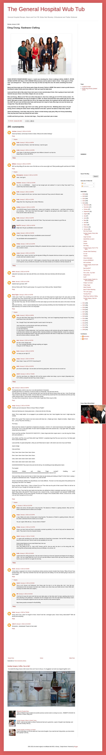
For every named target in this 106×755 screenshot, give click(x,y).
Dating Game (86, 275)
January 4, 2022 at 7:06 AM (27, 374)
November (86, 207)
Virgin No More (87, 237)
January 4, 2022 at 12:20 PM (27, 150)
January (86, 229)
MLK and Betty (87, 262)
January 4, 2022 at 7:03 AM (27, 536)
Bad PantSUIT (87, 268)
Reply (13, 136)
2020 (83, 305)
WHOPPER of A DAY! (88, 239)
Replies (15, 139)
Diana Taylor (15, 294)
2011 (83, 325)
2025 (83, 196)
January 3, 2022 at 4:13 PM (27, 199)
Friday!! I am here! (88, 282)
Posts (84, 183)
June (85, 218)
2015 (83, 316)
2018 (83, 309)
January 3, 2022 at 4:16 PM (28, 207)
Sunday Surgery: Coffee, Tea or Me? (19, 666)
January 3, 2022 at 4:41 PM (26, 294)
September (87, 211)
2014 (83, 318)
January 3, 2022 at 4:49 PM (27, 315)
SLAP (84, 277)
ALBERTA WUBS (86, 86)
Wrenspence (20, 175)
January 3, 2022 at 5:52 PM (23, 405)
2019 (83, 307)
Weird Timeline (87, 287)
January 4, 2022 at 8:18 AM (27, 553)
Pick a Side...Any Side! (89, 272)
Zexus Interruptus (87, 258)
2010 (83, 327)
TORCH (85, 256)
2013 (83, 320)
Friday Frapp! (86, 285)
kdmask (86, 339)
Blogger (76, 746)
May (85, 220)
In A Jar (85, 253)
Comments (85, 186)
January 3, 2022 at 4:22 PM (27, 218)
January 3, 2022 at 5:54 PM (27, 233)
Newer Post (11, 658)
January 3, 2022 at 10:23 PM (27, 253)
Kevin (18, 351)
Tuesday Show (87, 294)
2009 (83, 329)
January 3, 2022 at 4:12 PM (22, 281)
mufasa (18, 207)
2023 (83, 200)
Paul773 (19, 225)
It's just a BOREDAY (88, 260)
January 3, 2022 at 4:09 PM (27, 192)
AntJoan (14, 131)
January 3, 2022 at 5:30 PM (27, 351)
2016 (83, 314)
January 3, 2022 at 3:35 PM (24, 164)
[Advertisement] (88, 52)
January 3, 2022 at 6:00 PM (27, 366)
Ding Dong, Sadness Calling (90, 296)
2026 (83, 194)
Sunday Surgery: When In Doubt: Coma (26, 720)
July (85, 216)
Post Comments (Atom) (20, 661)
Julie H (18, 374)
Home (41, 658)
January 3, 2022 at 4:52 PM (26, 340)
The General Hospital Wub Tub (46, 9)
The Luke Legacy (87, 291)
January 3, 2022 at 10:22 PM (25, 505)
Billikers (14, 164)
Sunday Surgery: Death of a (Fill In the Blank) (90, 280)
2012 (83, 323)
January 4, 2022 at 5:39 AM (22, 568)
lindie (18, 142)
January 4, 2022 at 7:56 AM (22, 612)
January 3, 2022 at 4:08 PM (27, 142)
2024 (83, 198)
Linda (18, 150)
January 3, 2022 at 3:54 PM (28, 182)
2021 (83, 303)
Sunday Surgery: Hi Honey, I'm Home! (26, 729)
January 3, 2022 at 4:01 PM (22, 271)
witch (13, 271)
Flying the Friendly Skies (23, 711)
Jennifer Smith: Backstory (89, 251)
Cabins (85, 241)
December (86, 205)
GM (17, 594)
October (86, 209)
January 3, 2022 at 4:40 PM (28, 225)
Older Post (72, 658)
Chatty (18, 244)
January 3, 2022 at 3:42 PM (30, 175)
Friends (85, 243)
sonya (18, 233)
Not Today (86, 245)
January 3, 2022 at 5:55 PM (27, 358)
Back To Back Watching (89, 289)
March (85, 224)
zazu (18, 340)
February (86, 227)
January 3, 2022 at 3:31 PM (24, 131)
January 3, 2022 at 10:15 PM (28, 244)
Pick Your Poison (87, 231)
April (85, 222)
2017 (83, 312)
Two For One (86, 270)
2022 (83, 203)
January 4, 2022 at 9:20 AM (25, 594)
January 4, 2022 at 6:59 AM (27, 583)
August (86, 213)
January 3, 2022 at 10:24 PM (27, 514)
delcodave (86, 336)
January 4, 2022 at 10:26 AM (23, 624)
